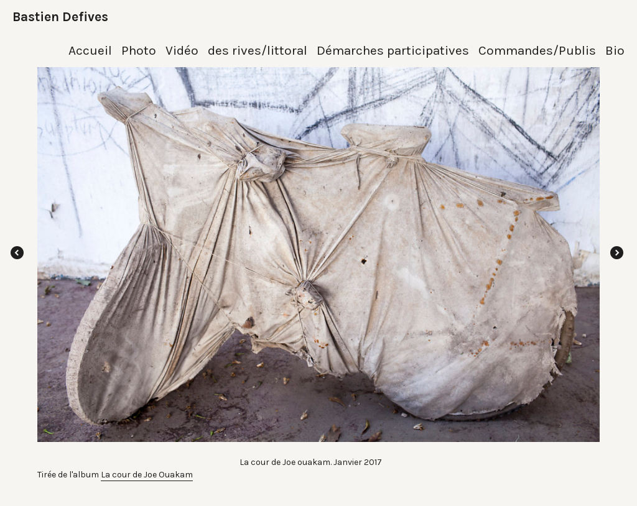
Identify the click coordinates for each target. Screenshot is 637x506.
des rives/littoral (257, 50)
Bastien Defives (60, 16)
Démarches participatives (393, 50)
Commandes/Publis (537, 50)
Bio (615, 50)
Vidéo (181, 50)
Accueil (90, 50)
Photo (138, 50)
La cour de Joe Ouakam (147, 474)
